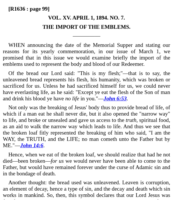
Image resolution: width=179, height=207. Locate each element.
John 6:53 (115, 98)
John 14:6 (32, 145)
